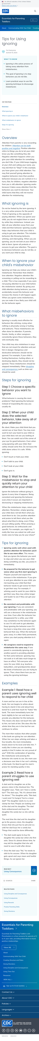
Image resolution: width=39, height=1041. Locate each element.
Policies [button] (6, 1003)
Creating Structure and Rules (13, 960)
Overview (5, 107)
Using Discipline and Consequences (15, 894)
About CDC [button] (8, 998)
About (4, 28)
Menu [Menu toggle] (34, 20)
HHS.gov (5, 1036)
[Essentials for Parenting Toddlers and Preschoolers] (19, 927)
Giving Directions (9, 911)
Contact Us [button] (8, 992)
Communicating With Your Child (19, 28)
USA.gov (13, 1036)
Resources (6, 975)
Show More (6, 129)
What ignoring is (7, 111)
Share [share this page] (33, 881)
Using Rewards (9, 903)
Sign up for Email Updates (15, 986)
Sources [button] (9, 881)
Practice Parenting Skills (12, 907)
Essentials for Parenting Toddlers (13, 20)
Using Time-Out (8, 972)
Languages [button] (8, 1009)
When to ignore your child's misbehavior (15, 116)
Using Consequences (10, 898)
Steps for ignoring (8, 125)
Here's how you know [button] (10, 6)
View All (7, 947)
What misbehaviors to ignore (11, 120)
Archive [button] (6, 1015)
